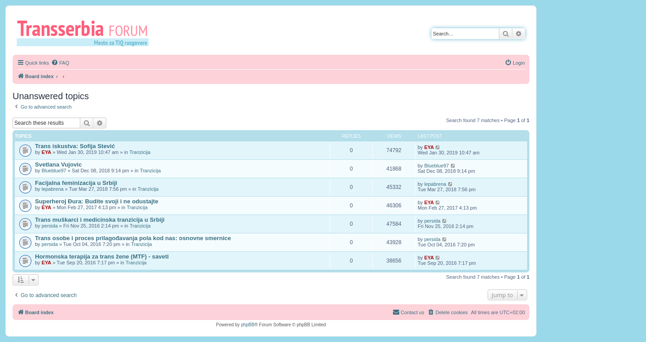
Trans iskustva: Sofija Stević (75, 146)
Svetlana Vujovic (58, 164)
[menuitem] (60, 62)
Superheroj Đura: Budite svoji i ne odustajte (96, 201)
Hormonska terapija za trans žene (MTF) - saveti (102, 256)
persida (50, 225)
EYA (47, 152)
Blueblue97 (54, 170)
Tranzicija (139, 152)
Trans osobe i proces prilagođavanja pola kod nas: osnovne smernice (133, 238)
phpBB (247, 324)
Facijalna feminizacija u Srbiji (76, 183)
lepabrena (53, 189)
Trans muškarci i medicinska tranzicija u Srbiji (100, 219)
